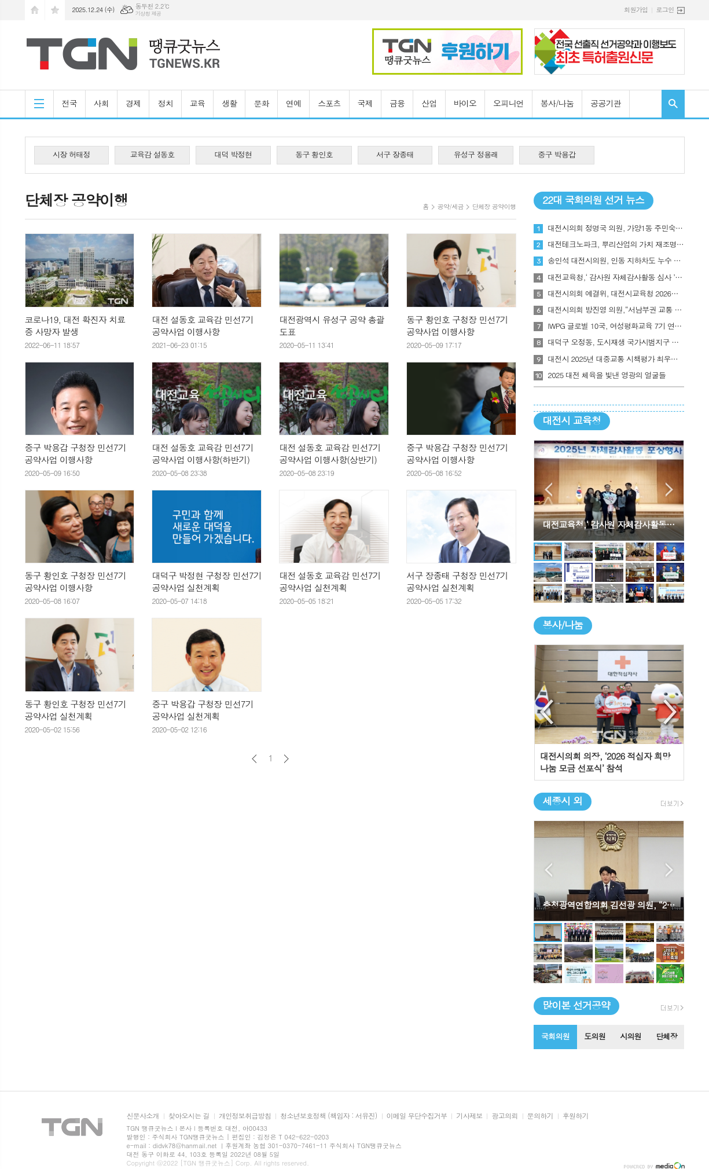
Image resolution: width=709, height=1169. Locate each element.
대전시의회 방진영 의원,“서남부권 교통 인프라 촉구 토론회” (616, 310)
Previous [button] (547, 712)
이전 (254, 758)
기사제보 (469, 1116)
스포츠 (329, 103)
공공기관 (605, 103)
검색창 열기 (673, 104)
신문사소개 (143, 1116)
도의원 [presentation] (594, 1036)
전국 (69, 103)
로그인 (665, 9)
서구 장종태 (395, 154)
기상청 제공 (148, 13)
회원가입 (636, 9)
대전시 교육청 (571, 420)
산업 (428, 103)
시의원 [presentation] (630, 1036)
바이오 (465, 103)
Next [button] (671, 712)
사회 (101, 103)
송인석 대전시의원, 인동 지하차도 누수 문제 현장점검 (616, 260)
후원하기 (576, 1116)
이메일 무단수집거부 (417, 1116)
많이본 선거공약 (576, 1005)
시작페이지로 (35, 10)
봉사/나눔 (557, 103)
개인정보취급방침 (245, 1116)
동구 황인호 (314, 154)
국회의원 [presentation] (555, 1036)
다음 (286, 758)
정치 (164, 103)
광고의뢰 (504, 1116)
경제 (133, 103)
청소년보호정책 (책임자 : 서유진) (328, 1116)
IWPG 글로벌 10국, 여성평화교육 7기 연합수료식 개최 (616, 326)
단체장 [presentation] (666, 1036)
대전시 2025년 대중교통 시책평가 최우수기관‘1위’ (616, 359)
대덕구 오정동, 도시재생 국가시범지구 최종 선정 (616, 342)
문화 (261, 103)
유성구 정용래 (476, 154)
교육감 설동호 (152, 154)
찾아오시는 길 (189, 1116)
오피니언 (508, 103)
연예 (293, 103)
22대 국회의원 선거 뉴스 (593, 200)
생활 (229, 103)
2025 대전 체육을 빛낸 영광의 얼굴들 (607, 375)
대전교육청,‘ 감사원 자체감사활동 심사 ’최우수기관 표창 (616, 277)
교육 (197, 103)
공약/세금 (451, 206)
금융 (397, 103)
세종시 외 (562, 801)
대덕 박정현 (233, 154)
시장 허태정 (71, 154)
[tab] (555, 1037)
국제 (365, 103)
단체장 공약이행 (494, 206)
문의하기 (540, 1116)
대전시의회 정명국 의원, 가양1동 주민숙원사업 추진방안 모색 (616, 228)
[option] (609, 712)
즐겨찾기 (55, 10)
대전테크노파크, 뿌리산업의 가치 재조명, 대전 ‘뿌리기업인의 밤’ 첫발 (616, 244)
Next (669, 489)
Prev (548, 489)
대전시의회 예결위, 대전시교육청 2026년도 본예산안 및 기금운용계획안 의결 (616, 293)
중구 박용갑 (557, 154)
